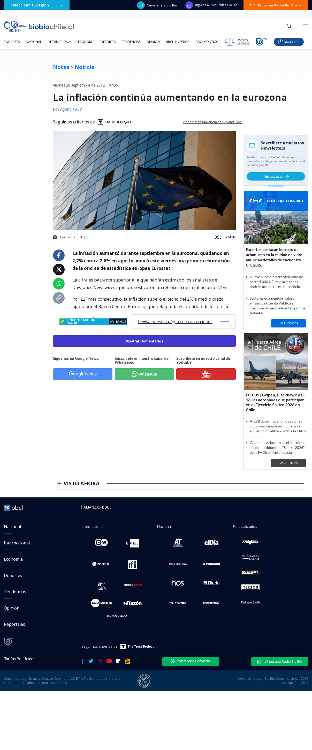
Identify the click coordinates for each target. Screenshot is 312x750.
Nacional (34, 42)
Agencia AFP (71, 109)
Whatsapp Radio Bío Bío (279, 661)
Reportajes (14, 624)
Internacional (60, 42)
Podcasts (12, 42)
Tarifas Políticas (18, 658)
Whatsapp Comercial (191, 661)
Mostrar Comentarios (144, 341)
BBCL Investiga (177, 42)
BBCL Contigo (207, 42)
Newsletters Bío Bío (157, 5)
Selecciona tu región (37, 5)
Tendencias (131, 42)
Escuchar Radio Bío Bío (275, 5)
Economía (86, 42)
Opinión (153, 42)
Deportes (108, 42)
